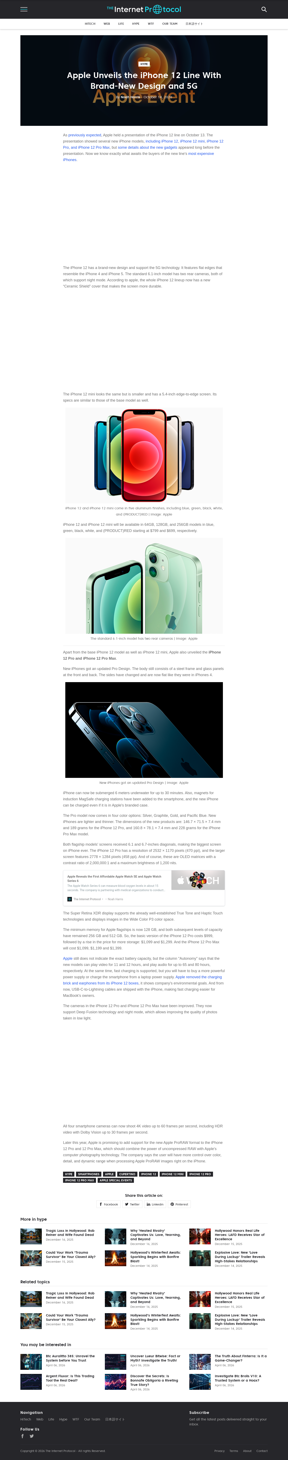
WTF (151, 24)
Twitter (132, 1204)
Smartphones (88, 1174)
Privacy (219, 1451)
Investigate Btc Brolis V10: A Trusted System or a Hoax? (238, 1378)
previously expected (84, 135)
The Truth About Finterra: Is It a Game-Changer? (241, 1358)
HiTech (90, 24)
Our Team (169, 24)
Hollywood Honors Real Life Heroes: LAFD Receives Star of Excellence (240, 1235)
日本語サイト (194, 24)
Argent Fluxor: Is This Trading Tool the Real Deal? (70, 1378)
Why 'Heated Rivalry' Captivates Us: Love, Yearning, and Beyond (155, 1235)
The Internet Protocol (60, 1451)
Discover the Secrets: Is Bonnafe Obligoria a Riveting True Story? (154, 1380)
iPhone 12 (148, 1174)
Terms (233, 1451)
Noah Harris (128, 97)
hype (144, 64)
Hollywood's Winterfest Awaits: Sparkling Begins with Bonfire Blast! (155, 1256)
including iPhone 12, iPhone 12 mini (175, 141)
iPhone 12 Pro (200, 1174)
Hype (136, 24)
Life (121, 24)
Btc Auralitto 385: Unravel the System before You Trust (70, 1358)
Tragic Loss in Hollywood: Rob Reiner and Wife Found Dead (70, 1233)
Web (107, 24)
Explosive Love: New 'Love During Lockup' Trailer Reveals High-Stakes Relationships (240, 1256)
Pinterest (179, 1204)
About (247, 1451)
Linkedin (155, 1204)
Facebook (108, 1204)
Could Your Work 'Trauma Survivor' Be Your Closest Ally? (71, 1254)
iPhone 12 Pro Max (79, 1180)
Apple (68, 958)
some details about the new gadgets (147, 147)
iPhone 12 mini (173, 1174)
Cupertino (127, 1174)
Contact (262, 1451)
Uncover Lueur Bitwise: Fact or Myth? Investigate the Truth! (155, 1358)
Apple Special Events (116, 1180)
